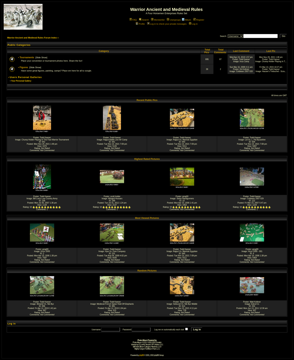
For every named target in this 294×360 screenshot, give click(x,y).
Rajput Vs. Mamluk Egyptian (185, 140)
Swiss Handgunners (185, 198)
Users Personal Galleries (26, 77)
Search (144, 20)
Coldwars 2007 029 (255, 198)
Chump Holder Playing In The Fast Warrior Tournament (45, 140)
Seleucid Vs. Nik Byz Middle (185, 304)
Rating (37, 148)
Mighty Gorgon (139, 349)
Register (198, 20)
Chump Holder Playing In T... (274, 61)
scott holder (115, 196)
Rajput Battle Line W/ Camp (115, 140)
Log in (193, 24)
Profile (140, 24)
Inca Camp (244, 61)
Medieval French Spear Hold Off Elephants (115, 304)
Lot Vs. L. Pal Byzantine (255, 140)
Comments (34, 150)
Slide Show (41, 57)
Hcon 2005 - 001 (255, 251)
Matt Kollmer (255, 302)
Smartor (159, 342)
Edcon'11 (255, 304)
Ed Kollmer (244, 69)
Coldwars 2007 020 (244, 71)
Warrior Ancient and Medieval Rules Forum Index (32, 38)
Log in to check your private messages (167, 24)
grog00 (185, 196)
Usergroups (174, 20)
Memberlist (157, 20)
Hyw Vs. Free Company (115, 251)
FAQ (133, 20)
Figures (24, 67)
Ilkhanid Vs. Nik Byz (45, 304)
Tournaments (27, 57)
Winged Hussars (115, 198)
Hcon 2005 (45, 251)
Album (186, 20)
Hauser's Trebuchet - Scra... (274, 71)
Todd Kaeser (244, 59)
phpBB (141, 355)
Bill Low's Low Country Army (45, 198)
